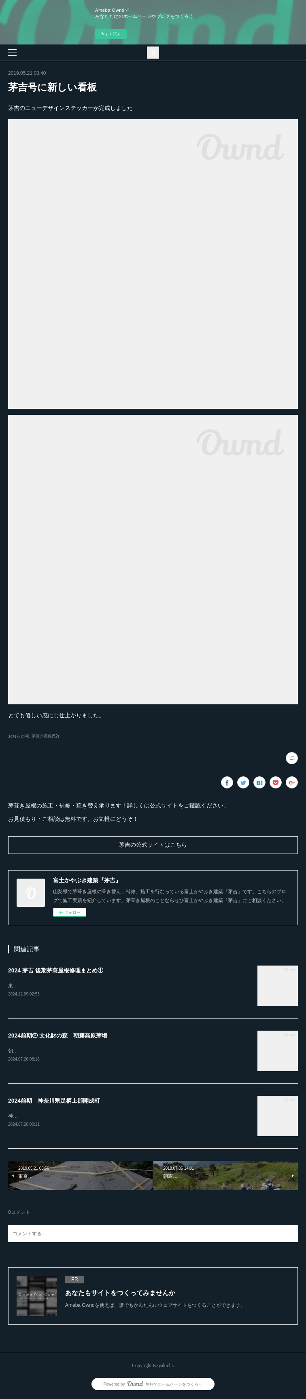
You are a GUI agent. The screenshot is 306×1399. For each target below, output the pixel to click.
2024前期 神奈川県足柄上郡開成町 (54, 1101)
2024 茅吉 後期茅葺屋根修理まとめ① (55, 970)
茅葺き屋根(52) (45, 736)
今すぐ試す (111, 34)
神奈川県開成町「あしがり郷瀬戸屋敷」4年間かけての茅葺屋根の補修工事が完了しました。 (109, 1117)
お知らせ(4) (18, 736)
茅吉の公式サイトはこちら (153, 845)
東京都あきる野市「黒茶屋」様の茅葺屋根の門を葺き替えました (78, 986)
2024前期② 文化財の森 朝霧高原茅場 (57, 1035)
